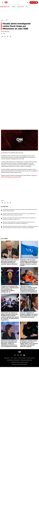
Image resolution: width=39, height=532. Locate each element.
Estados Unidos (21, 6)
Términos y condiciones (31, 358)
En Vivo (12, 358)
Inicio (2, 20)
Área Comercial (7, 358)
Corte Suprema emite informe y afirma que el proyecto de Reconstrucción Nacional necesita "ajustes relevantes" (20, 210)
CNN (4, 33)
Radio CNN (33, 2)
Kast (27, 6)
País (6, 20)
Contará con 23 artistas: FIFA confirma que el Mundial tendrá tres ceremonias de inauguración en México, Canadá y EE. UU (19, 218)
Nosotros (15, 358)
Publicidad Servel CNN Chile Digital (13, 360)
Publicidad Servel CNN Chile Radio (26, 360)
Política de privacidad (22, 358)
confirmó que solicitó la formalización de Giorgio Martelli (19, 176)
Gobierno (13, 6)
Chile (9, 6)
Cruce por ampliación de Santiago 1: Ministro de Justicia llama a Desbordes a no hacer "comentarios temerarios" (29, 315)
